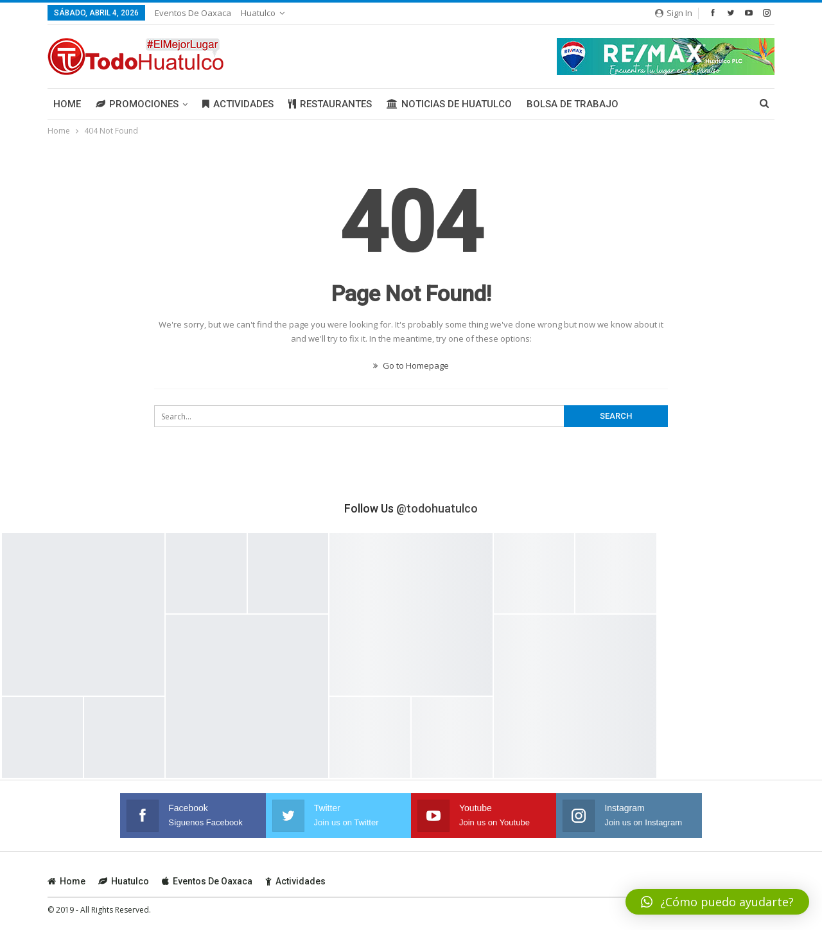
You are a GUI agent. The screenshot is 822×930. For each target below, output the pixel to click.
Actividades (238, 104)
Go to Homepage (411, 365)
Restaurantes (330, 104)
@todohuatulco (437, 508)
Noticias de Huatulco (449, 104)
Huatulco (258, 13)
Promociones (137, 104)
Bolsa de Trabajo (572, 104)
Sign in (673, 13)
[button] (717, 902)
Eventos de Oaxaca (193, 13)
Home (67, 104)
